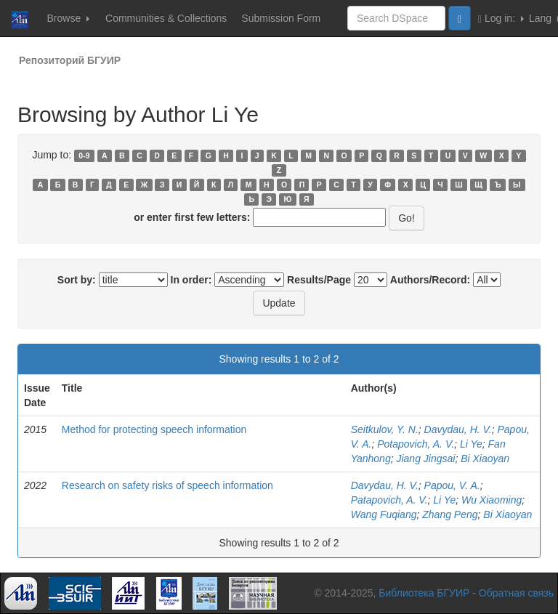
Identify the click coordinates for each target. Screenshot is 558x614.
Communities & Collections (166, 18)
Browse (67, 18)
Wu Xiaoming (491, 500)
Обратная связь (516, 593)
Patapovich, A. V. (389, 500)
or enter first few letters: (192, 217)
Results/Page (319, 280)
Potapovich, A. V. (415, 444)
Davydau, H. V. (458, 429)
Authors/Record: (430, 280)
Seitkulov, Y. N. (384, 429)
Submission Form (280, 18)
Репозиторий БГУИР (70, 60)
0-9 (83, 155)
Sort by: (76, 280)
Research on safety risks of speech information (167, 485)
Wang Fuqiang (384, 514)
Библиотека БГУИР (424, 593)
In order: (191, 280)
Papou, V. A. (452, 485)
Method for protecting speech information (154, 429)
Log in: (501, 18)
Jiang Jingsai (425, 458)
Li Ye (471, 444)
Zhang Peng (449, 514)
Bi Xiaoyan (485, 458)
